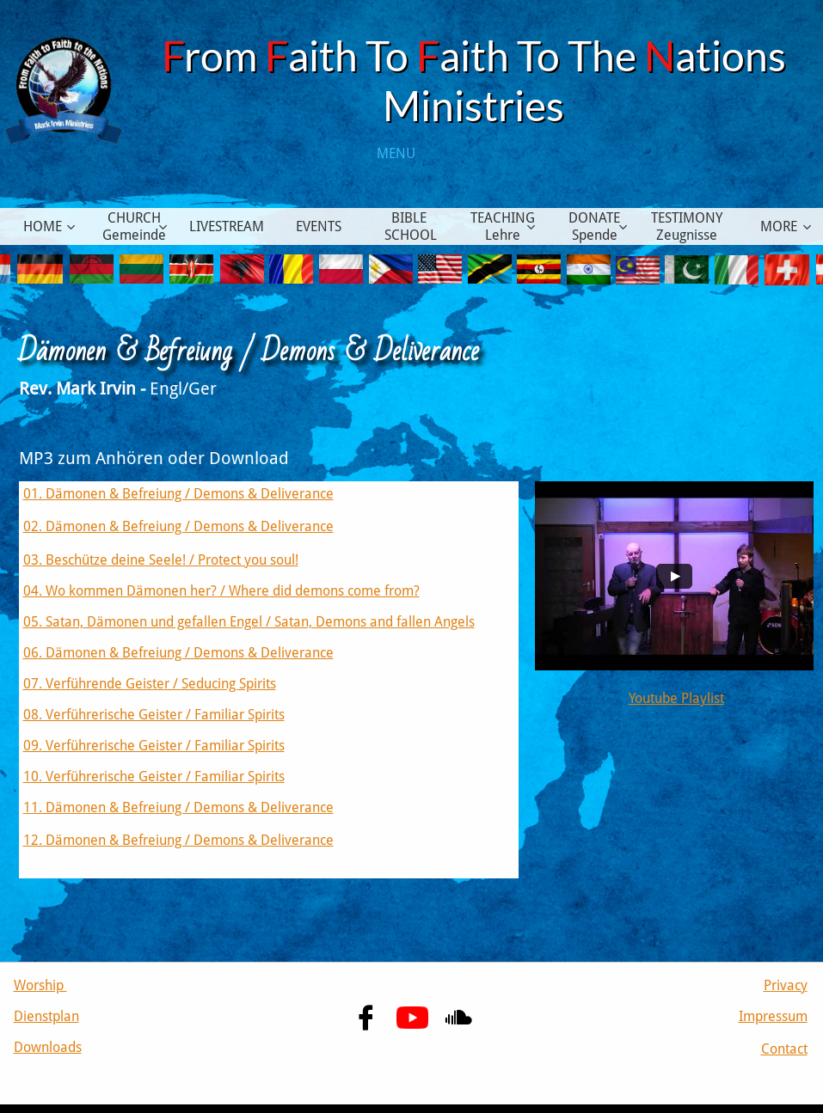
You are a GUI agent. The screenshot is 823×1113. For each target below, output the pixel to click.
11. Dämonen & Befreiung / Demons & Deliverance (178, 807)
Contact (784, 1049)
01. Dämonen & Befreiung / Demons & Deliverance (178, 494)
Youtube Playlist (676, 698)
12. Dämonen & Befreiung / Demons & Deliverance (178, 840)
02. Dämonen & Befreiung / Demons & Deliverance (178, 526)
